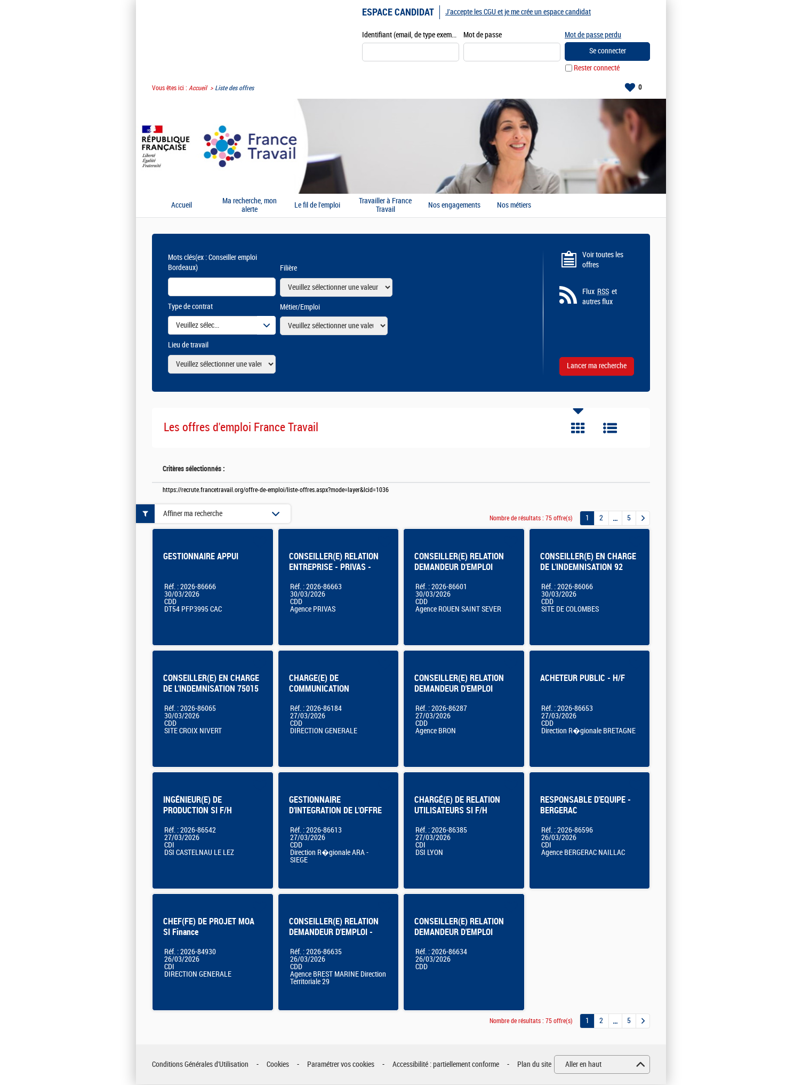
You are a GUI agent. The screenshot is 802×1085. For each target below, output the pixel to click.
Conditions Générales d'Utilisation (200, 1065)
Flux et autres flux (599, 297)
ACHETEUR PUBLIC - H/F (582, 679)
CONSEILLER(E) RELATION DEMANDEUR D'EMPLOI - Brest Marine (334, 932)
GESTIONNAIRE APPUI (200, 557)
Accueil (198, 88)
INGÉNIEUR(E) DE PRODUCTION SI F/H (197, 805)
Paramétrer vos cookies (340, 1065)
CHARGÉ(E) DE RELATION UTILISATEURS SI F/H (457, 805)
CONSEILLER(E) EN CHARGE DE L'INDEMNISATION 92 (588, 562)
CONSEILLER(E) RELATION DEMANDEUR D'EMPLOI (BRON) (459, 689)
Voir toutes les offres (602, 260)
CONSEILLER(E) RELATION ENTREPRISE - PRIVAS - (334, 562)
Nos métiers (514, 206)
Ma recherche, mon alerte (249, 206)
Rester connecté (597, 68)
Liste (610, 428)
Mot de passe (482, 35)
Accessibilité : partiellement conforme (445, 1065)
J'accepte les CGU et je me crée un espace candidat (518, 12)
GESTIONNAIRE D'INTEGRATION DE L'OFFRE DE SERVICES (335, 811)
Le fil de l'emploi (317, 206)
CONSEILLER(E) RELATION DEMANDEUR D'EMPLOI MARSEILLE (459, 932)
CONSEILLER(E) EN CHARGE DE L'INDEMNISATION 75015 (211, 684)
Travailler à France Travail (385, 206)
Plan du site (534, 1065)
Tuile (578, 428)
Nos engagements (454, 206)
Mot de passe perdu (593, 34)
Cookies (278, 1065)
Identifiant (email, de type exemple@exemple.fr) (410, 35)
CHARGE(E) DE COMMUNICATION (319, 684)
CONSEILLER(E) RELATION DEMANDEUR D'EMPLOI (459, 562)
